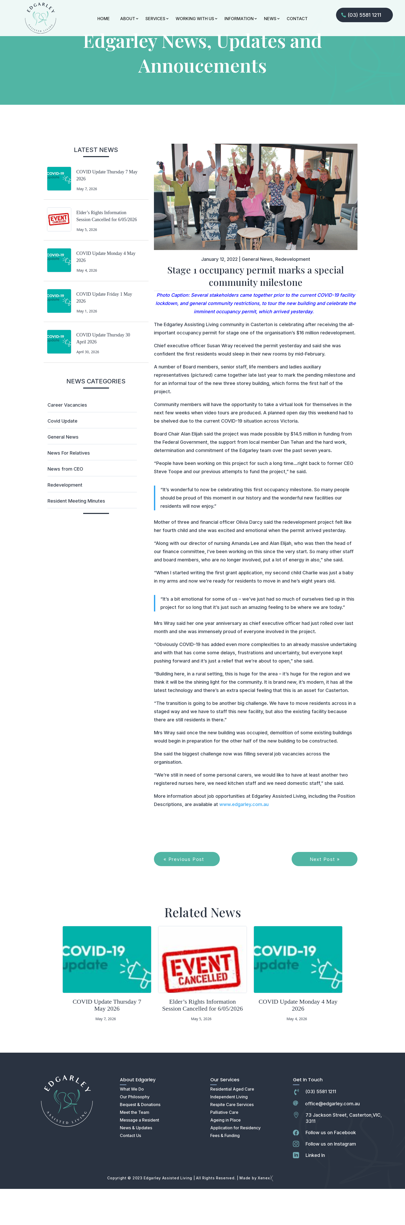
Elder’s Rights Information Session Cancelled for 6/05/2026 (202, 1041)
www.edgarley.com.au (244, 840)
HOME (103, 18)
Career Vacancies (67, 441)
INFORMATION (239, 18)
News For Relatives (69, 489)
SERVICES (155, 18)
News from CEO (65, 505)
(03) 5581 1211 (364, 15)
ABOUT (127, 18)
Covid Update (62, 457)
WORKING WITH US (195, 18)
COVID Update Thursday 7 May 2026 (107, 1041)
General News (63, 473)
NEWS (270, 18)
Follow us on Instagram (331, 1180)
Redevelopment (65, 521)
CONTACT (297, 18)
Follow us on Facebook (331, 1168)
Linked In (315, 1191)
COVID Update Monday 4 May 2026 (298, 1041)
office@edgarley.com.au (332, 1139)
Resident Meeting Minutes (76, 537)
